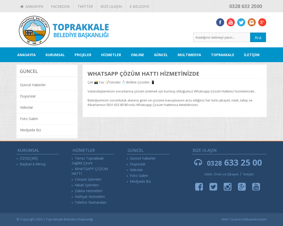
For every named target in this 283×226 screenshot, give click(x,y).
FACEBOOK (60, 6)
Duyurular (28, 96)
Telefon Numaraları (90, 202)
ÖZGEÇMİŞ (29, 158)
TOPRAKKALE (222, 54)
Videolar (26, 107)
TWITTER (85, 6)
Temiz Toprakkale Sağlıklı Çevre (88, 160)
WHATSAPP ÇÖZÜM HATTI (90, 171)
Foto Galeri (29, 118)
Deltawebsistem (254, 219)
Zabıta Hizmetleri (88, 190)
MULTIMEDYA (189, 54)
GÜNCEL (161, 54)
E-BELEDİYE (139, 6)
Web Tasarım (231, 219)
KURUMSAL (55, 54)
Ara (258, 37)
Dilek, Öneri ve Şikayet (221, 174)
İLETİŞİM (251, 54)
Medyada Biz (30, 130)
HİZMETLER (111, 54)
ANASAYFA (31, 6)
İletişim (248, 174)
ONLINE (137, 54)
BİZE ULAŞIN (111, 6)
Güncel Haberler (33, 84)
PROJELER (83, 54)
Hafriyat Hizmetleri (90, 196)
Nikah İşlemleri (87, 185)
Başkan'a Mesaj (33, 164)
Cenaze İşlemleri (88, 179)
